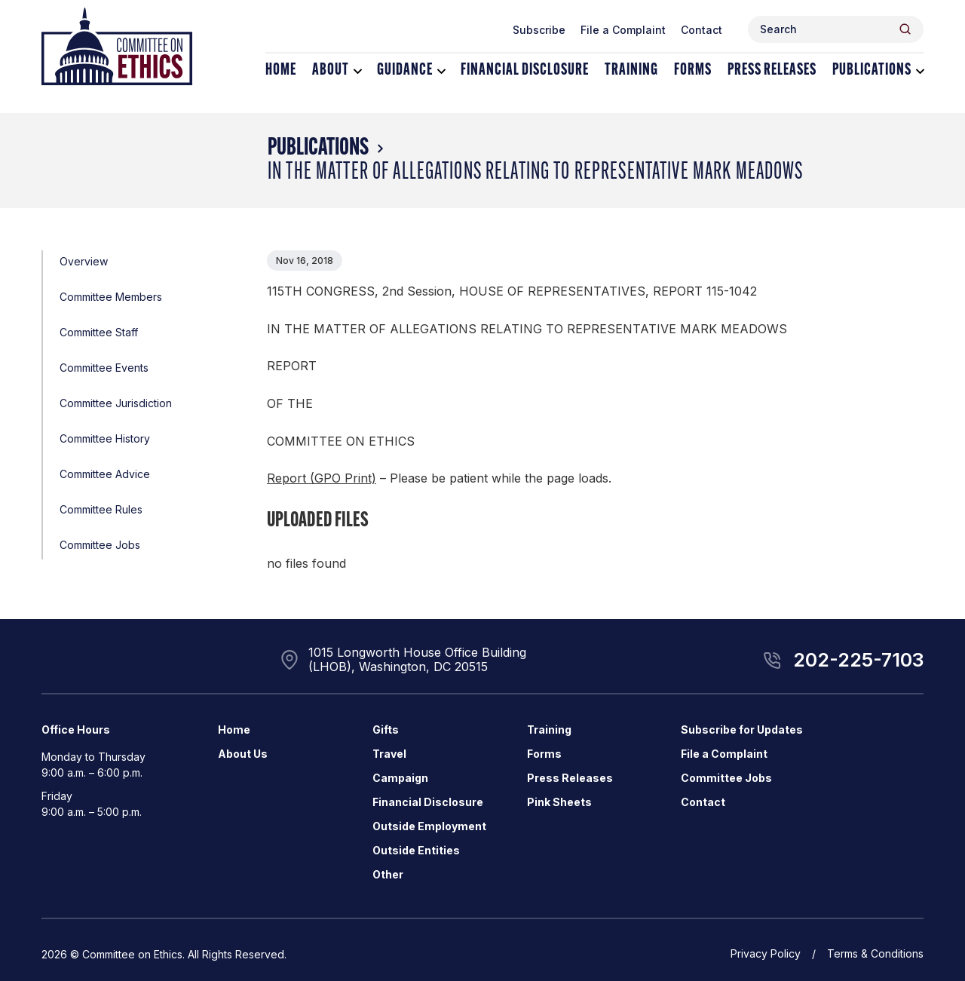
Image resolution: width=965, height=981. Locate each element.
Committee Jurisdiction (116, 403)
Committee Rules (101, 509)
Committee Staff (99, 332)
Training (631, 70)
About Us (243, 753)
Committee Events (104, 367)
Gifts (385, 729)
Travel (389, 753)
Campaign (400, 777)
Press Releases (772, 70)
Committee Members (111, 296)
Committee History (105, 438)
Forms (693, 70)
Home (280, 70)
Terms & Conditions (875, 953)
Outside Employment (429, 826)
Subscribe (539, 29)
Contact (701, 29)
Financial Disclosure (525, 70)
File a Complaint (623, 29)
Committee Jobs (100, 544)
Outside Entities (416, 850)
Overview (84, 261)
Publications (871, 70)
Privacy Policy (766, 953)
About (330, 70)
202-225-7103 (858, 659)
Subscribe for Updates (742, 729)
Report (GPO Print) (321, 478)
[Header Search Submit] (905, 29)
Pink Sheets (559, 802)
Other (387, 874)
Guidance (405, 70)
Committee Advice (105, 474)
